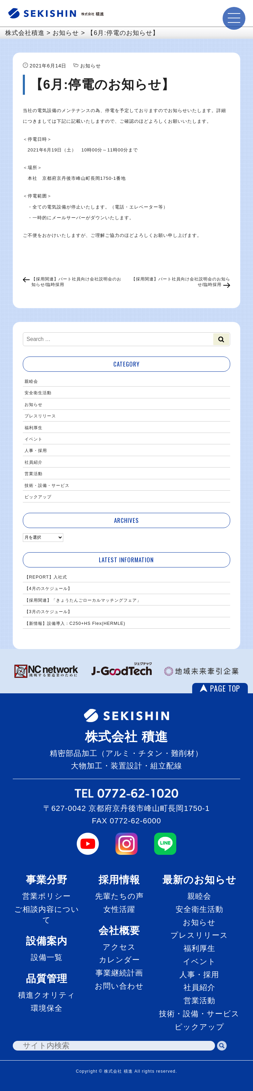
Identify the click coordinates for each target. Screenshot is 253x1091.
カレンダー (119, 959)
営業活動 (34, 473)
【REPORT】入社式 (46, 577)
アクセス (119, 947)
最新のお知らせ (199, 879)
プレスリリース (40, 416)
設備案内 (46, 940)
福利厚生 (34, 427)
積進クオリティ (46, 995)
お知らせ (34, 404)
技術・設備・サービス (47, 485)
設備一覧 (47, 957)
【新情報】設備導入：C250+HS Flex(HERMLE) (75, 623)
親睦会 (31, 381)
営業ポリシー (46, 896)
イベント (34, 439)
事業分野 (46, 879)
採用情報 (119, 879)
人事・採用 (36, 450)
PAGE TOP (225, 688)
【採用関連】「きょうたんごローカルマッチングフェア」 (83, 600)
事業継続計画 (119, 973)
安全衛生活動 (38, 392)
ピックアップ (38, 496)
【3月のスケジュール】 (48, 611)
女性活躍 (119, 909)
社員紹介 (34, 462)
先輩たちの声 (119, 896)
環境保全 (47, 1008)
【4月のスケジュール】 (48, 588)
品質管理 (46, 978)
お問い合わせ (119, 986)
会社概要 (119, 930)
